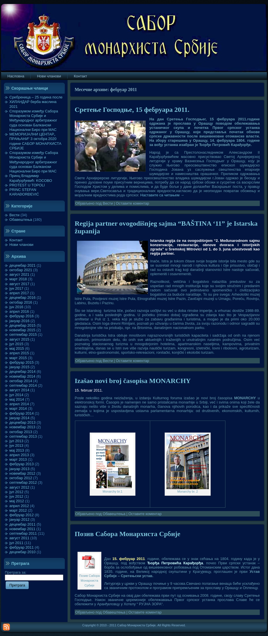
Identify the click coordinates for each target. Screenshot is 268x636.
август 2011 (19, 538)
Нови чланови (21, 244)
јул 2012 (16, 492)
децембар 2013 (22, 422)
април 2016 (19, 311)
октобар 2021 (20, 270)
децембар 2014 (22, 371)
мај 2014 (16, 399)
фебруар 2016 (21, 316)
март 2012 (18, 510)
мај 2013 (16, 450)
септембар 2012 (23, 482)
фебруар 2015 (21, 362)
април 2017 (19, 293)
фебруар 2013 (21, 464)
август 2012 (19, 487)
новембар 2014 (22, 376)
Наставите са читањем (162, 195)
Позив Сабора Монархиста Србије (127, 534)
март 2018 (18, 279)
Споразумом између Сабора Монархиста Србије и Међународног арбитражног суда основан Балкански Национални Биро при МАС (33, 120)
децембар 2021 (22, 265)
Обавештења (20, 219)
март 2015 (18, 358)
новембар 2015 (22, 330)
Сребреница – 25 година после (35, 97)
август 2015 (19, 339)
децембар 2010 (22, 552)
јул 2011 (16, 543)
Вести (14, 215)
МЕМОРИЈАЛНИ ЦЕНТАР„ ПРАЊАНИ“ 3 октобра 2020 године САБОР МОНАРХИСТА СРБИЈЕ (35, 141)
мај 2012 (16, 501)
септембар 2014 (23, 385)
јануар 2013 (19, 469)
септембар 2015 (23, 334)
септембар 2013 (23, 436)
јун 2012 (16, 496)
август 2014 (19, 390)
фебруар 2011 (21, 547)
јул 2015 (16, 344)
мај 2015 (16, 348)
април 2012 (19, 506)
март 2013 (18, 459)
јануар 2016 (19, 321)
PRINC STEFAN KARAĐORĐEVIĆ (24, 192)
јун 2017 (16, 288)
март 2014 (18, 408)
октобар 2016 (20, 302)
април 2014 (19, 404)
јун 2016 (16, 307)
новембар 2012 (22, 473)
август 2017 (19, 284)
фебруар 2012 (21, 515)
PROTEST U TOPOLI (27, 185)
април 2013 (19, 455)
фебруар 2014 (21, 413)
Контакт (16, 240)
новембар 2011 (22, 529)
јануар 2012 (19, 519)
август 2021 (19, 274)
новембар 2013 (22, 427)
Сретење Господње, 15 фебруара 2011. (132, 109)
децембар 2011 (22, 524)
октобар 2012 (20, 478)
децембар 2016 (22, 297)
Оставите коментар (132, 203)
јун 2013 (16, 445)
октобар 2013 (20, 432)
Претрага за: (34, 574)
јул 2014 (16, 395)
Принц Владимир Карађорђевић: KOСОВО (30, 178)
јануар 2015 (19, 367)
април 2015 (19, 353)
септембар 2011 (23, 533)
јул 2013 (16, 441)
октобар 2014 (20, 381)
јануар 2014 (19, 418)
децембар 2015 (22, 325)
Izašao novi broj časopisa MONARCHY (133, 380)
